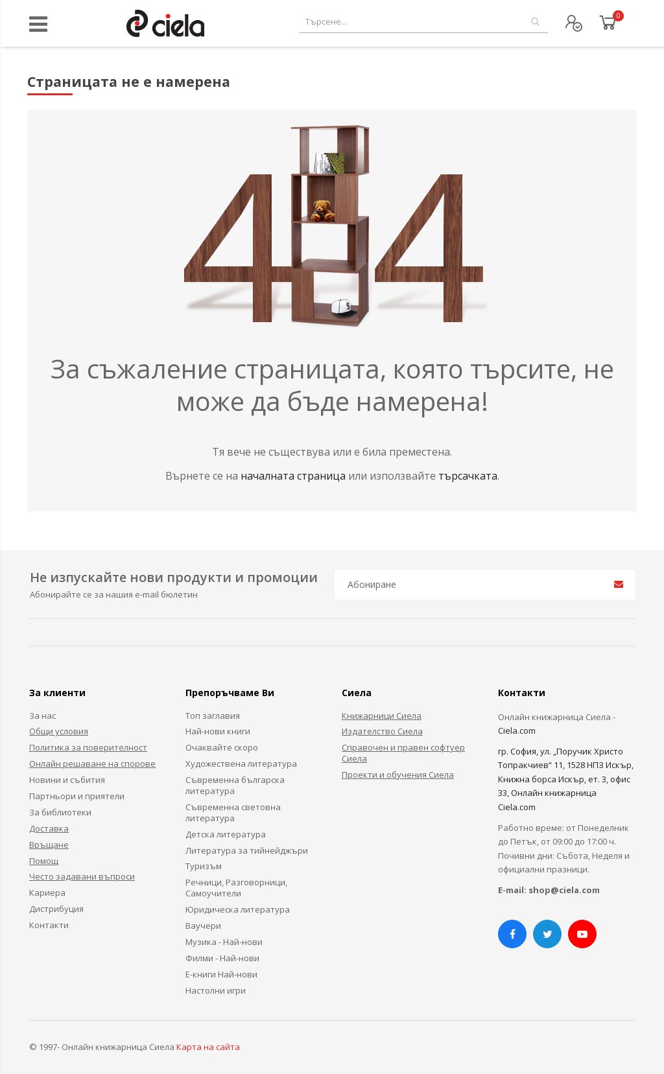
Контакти (49, 925)
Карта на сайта (208, 1047)
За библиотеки (60, 812)
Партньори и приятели (76, 796)
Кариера (47, 892)
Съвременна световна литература (233, 812)
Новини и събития (67, 780)
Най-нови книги (217, 731)
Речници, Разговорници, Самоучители (236, 887)
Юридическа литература (237, 909)
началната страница (294, 476)
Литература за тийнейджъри (246, 850)
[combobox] (424, 21)
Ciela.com (517, 730)
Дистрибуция (56, 909)
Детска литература (225, 834)
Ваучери (203, 925)
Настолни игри (215, 990)
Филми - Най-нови (222, 958)
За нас (42, 715)
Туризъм (203, 866)
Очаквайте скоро (221, 747)
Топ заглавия (212, 715)
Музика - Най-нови (224, 942)
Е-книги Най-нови (221, 974)
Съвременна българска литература (235, 785)
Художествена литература (241, 763)
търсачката (467, 476)
